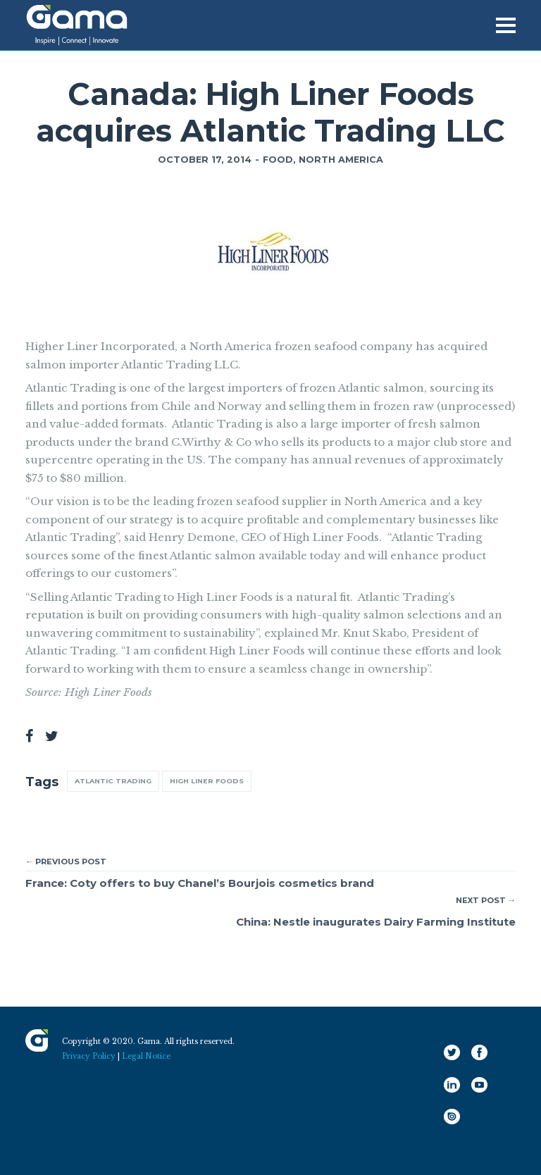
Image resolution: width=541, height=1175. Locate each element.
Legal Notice (146, 1056)
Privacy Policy (89, 1056)
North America (341, 159)
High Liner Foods (207, 781)
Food (278, 159)
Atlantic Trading (113, 781)
